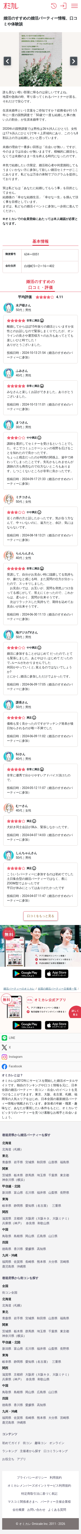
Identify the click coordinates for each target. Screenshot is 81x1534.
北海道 (6, 1149)
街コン (27, 1443)
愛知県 (29, 1206)
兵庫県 (6, 1223)
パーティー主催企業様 (56, 1501)
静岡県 (18, 1206)
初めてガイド (11, 1443)
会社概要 (19, 1509)
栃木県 (18, 1175)
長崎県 (29, 1262)
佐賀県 (18, 1262)
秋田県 (41, 1162)
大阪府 (29, 1218)
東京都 (64, 1175)
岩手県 (18, 1162)
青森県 (6, 1162)
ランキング (9, 1451)
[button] (54, 6)
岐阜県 (6, 1206)
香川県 (18, 1249)
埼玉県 (41, 1175)
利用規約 (56, 1477)
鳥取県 (6, 1236)
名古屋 (41, 1206)
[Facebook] (40, 1066)
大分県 (52, 1262)
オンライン (56, 1443)
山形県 (52, 1162)
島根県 (18, 1236)
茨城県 (6, 1175)
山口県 (52, 1236)
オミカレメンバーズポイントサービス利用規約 (39, 1485)
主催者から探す (30, 1451)
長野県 (64, 1193)
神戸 (17, 1223)
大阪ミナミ (60, 1218)
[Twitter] (40, 1047)
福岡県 (6, 1262)
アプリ (21, 1459)
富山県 (18, 1193)
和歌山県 (43, 1223)
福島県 (64, 1162)
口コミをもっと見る (40, 916)
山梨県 (52, 1193)
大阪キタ (43, 1218)
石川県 (29, 1193)
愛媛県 (29, 1249)
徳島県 (6, 1249)
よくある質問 (57, 1509)
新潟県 (6, 1193)
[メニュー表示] (74, 6)
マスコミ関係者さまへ (23, 1501)
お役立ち (8, 1459)
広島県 (41, 1236)
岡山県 (29, 1236)
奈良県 (30, 1223)
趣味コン (41, 1443)
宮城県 (29, 1162)
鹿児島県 (8, 1266)
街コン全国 (9, 1292)
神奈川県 (8, 1180)
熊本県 (41, 1262)
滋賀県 (6, 1218)
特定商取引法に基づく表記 (39, 1493)
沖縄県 (21, 1266)
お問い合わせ (36, 1509)
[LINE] (40, 1038)
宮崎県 (64, 1262)
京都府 (18, 1218)
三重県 (56, 1206)
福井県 (41, 1193)
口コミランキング (56, 1451)
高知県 (41, 1249)
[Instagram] (40, 1056)
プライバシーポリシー (32, 1477)
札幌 (17, 1149)
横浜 (20, 1180)
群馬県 (29, 1175)
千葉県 (52, 1175)
